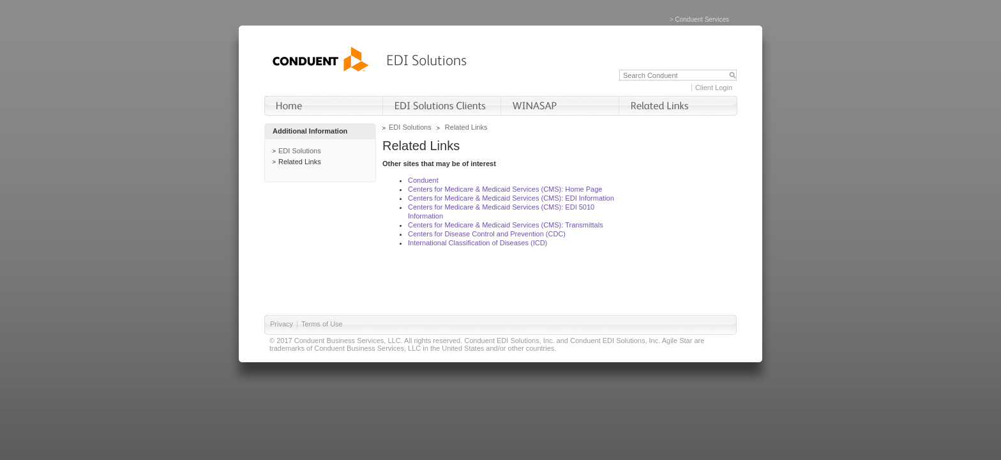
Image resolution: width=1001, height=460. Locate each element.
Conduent (423, 180)
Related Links (299, 161)
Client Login (713, 87)
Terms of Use (322, 324)
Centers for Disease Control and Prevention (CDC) (487, 234)
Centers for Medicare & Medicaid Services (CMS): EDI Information (511, 198)
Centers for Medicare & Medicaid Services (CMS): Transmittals (505, 225)
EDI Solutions (299, 151)
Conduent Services (702, 19)
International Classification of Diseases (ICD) (477, 243)
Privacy (281, 324)
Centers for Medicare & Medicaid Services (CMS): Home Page (505, 189)
